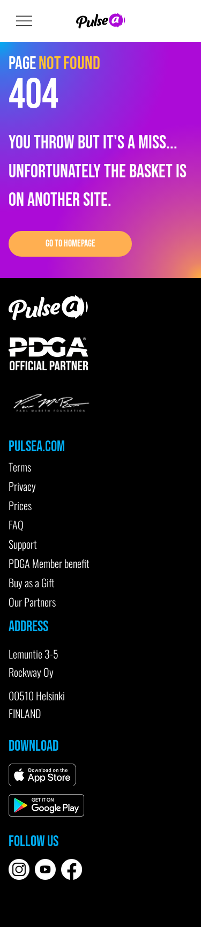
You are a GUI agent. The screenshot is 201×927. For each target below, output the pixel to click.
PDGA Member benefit (49, 563)
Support (23, 544)
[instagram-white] (19, 869)
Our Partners (32, 602)
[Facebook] (71, 869)
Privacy (22, 486)
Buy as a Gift (32, 582)
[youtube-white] (45, 869)
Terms (20, 467)
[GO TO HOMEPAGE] (70, 244)
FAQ (16, 525)
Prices (20, 505)
